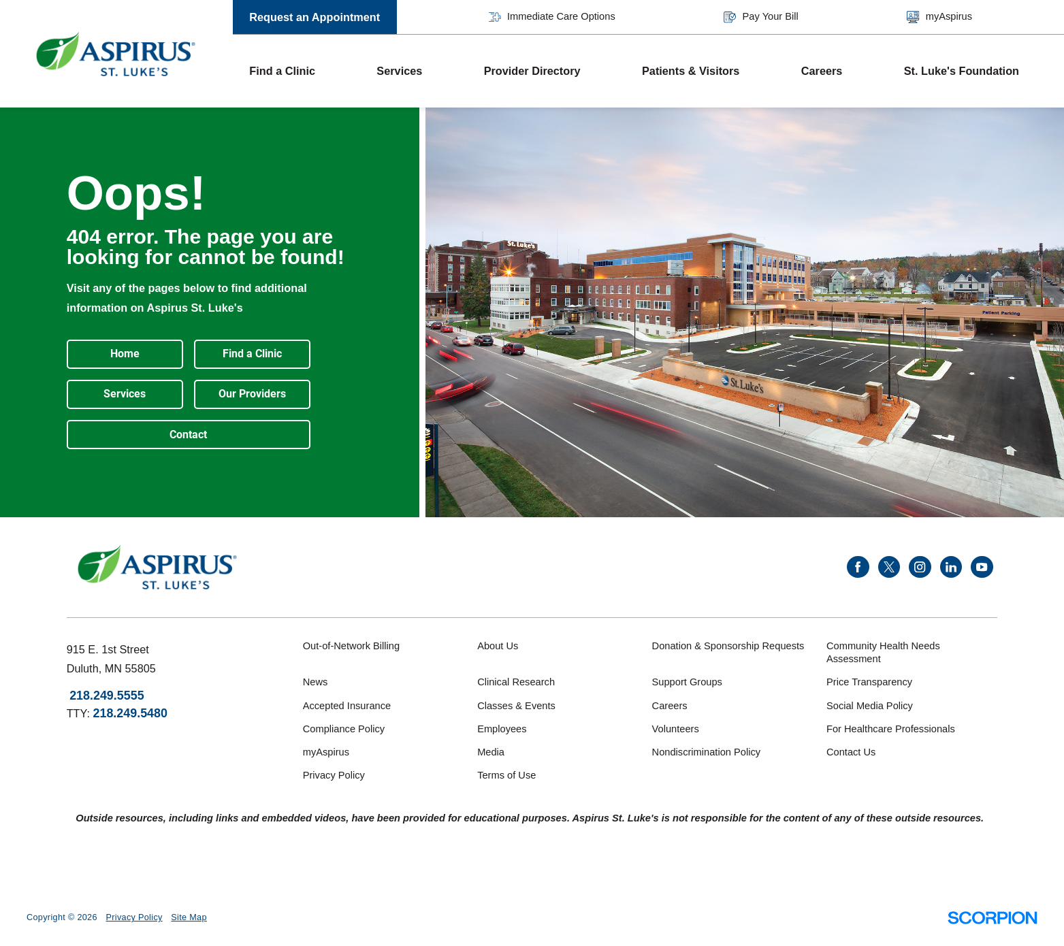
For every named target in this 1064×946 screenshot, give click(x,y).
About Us (497, 645)
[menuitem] (296, 71)
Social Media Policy (869, 705)
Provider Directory (532, 71)
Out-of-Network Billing (351, 645)
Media (490, 752)
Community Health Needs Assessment (883, 652)
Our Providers (252, 393)
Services (399, 71)
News (315, 681)
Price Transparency (869, 681)
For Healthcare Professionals (890, 728)
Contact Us (850, 752)
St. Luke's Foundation (961, 71)
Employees (501, 728)
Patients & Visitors (690, 71)
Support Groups (687, 681)
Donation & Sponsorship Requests (728, 645)
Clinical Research (516, 681)
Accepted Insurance (347, 705)
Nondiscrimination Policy (706, 752)
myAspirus (939, 17)
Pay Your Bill (761, 17)
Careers (822, 71)
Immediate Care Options (552, 17)
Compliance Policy (344, 728)
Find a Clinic (282, 71)
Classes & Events (516, 705)
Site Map (188, 917)
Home (125, 353)
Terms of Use (506, 775)
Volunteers (675, 728)
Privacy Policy (334, 775)
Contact (188, 434)
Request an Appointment (314, 17)
